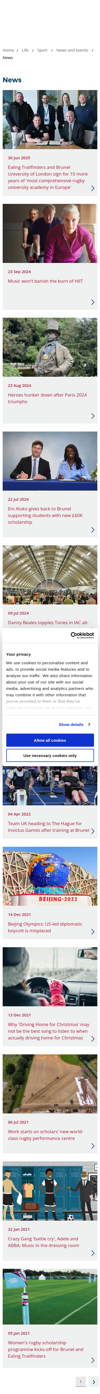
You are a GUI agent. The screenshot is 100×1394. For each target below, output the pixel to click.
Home (8, 50)
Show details (71, 724)
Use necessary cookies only (50, 755)
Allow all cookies (50, 740)
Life (25, 50)
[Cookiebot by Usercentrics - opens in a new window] (71, 635)
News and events (72, 50)
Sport (42, 50)
